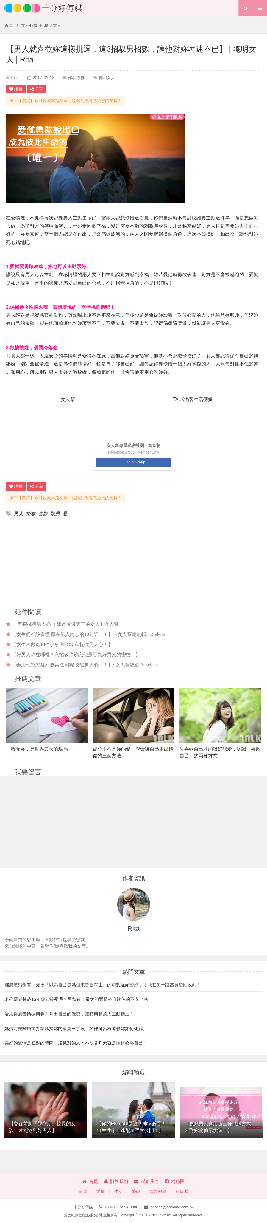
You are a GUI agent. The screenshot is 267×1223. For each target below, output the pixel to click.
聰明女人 (52, 25)
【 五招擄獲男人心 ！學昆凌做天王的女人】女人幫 (65, 624)
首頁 (8, 25)
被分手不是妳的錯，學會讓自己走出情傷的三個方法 (133, 752)
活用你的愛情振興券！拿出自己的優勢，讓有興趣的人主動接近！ (69, 1013)
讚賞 (16, 89)
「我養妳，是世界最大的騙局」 (39, 749)
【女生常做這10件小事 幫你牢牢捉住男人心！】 (62, 644)
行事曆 (182, 1191)
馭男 (55, 513)
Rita (14, 77)
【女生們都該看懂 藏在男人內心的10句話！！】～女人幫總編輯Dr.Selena (88, 634)
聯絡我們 (146, 1181)
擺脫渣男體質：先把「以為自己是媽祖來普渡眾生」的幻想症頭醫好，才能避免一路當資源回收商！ (102, 984)
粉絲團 (175, 1181)
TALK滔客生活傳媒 (193, 399)
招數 (30, 513)
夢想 (136, 1191)
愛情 (100, 1191)
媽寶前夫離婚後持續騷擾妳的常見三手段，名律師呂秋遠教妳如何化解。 (75, 1028)
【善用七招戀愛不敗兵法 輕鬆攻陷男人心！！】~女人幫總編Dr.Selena (85, 664)
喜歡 (43, 513)
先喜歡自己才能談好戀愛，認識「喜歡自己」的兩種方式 (219, 752)
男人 (18, 513)
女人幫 (68, 399)
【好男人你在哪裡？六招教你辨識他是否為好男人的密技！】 (76, 654)
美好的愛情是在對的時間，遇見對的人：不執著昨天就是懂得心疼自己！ (75, 1042)
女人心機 (29, 25)
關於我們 (116, 1181)
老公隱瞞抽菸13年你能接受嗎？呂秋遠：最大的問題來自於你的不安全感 (76, 999)
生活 (118, 1191)
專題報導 (158, 1191)
